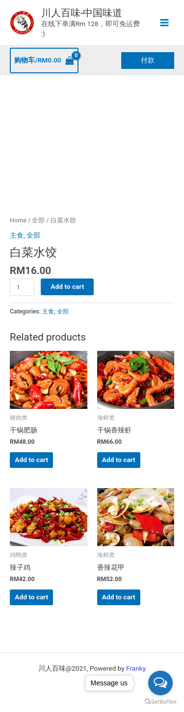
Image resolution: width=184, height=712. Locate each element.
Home (18, 220)
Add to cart (67, 286)
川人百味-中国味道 (82, 13)
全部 (38, 220)
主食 (17, 235)
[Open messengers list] (160, 683)
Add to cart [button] (31, 460)
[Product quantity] (22, 287)
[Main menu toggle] (164, 22)
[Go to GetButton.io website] (160, 702)
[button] (147, 60)
